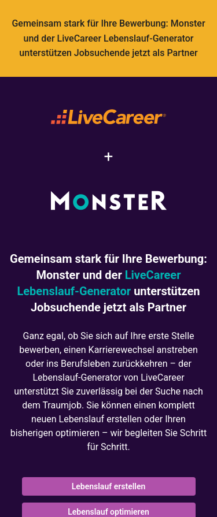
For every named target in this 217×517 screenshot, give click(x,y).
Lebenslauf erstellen (109, 486)
